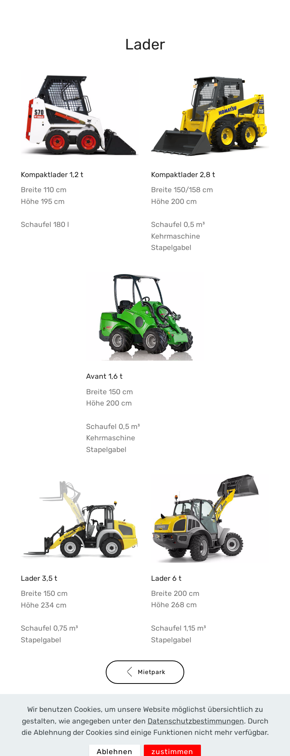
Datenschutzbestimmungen (196, 728)
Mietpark (145, 672)
